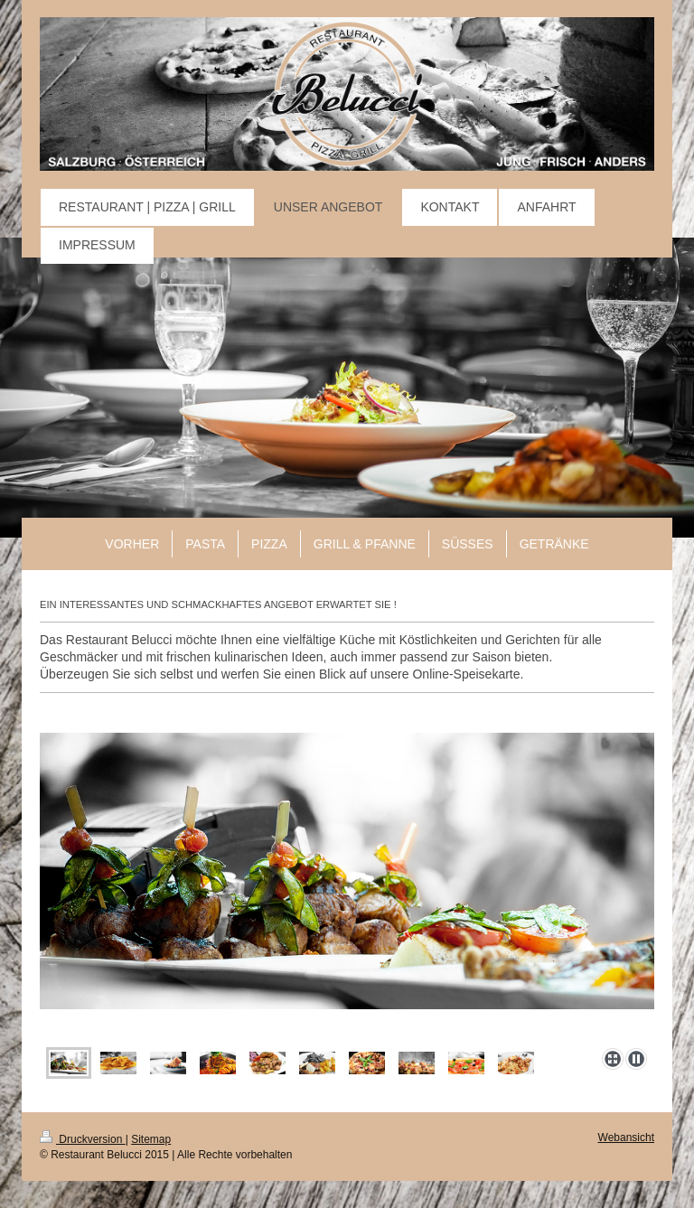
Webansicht (626, 1137)
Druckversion (83, 1139)
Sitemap (151, 1139)
